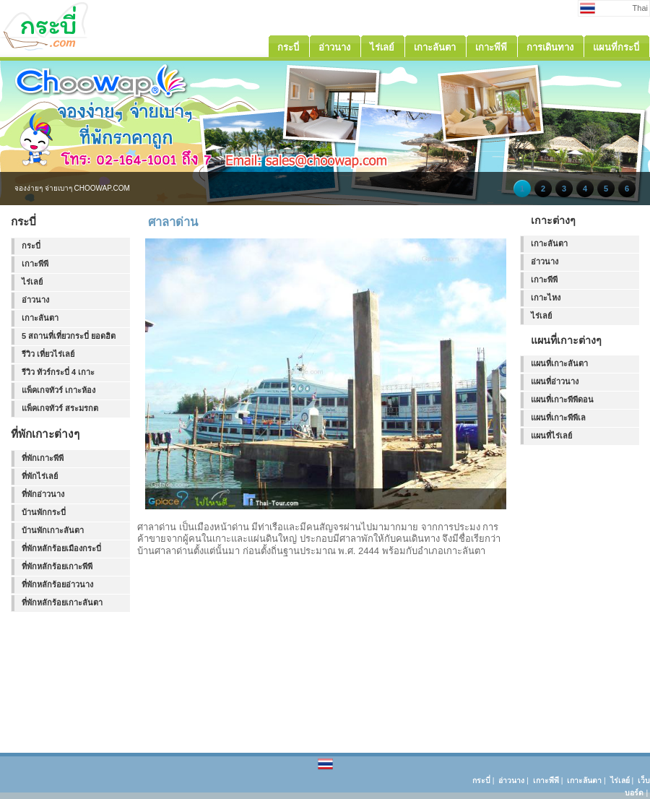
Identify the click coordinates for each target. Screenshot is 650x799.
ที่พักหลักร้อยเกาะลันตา (62, 602)
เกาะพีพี (35, 263)
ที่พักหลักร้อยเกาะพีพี (57, 566)
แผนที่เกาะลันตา (559, 363)
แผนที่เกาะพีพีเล (558, 417)
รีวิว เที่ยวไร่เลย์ (48, 354)
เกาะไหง (545, 297)
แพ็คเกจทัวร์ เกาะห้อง (58, 390)
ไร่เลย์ (32, 281)
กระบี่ (31, 245)
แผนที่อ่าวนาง (554, 381)
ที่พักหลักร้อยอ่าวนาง (57, 584)
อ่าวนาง (35, 299)
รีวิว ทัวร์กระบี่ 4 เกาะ (58, 372)
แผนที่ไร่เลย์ (551, 435)
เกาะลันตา (40, 318)
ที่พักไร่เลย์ (40, 476)
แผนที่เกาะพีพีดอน (562, 399)
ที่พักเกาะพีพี (43, 458)
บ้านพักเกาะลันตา (53, 530)
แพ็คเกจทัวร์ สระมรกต (60, 408)
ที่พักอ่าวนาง (43, 494)
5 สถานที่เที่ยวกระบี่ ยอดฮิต (69, 336)
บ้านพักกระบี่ (44, 512)
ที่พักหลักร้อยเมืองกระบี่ (61, 548)
